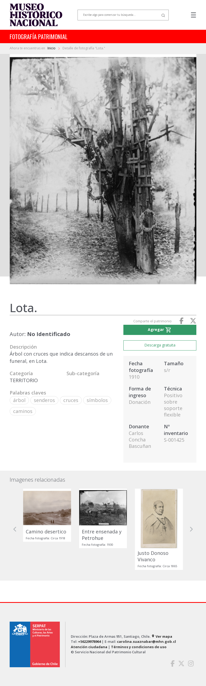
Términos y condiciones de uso (139, 646)
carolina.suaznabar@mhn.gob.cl (146, 641)
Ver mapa (161, 636)
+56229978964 (89, 641)
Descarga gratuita (159, 345)
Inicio (51, 48)
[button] (15, 529)
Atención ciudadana (89, 646)
